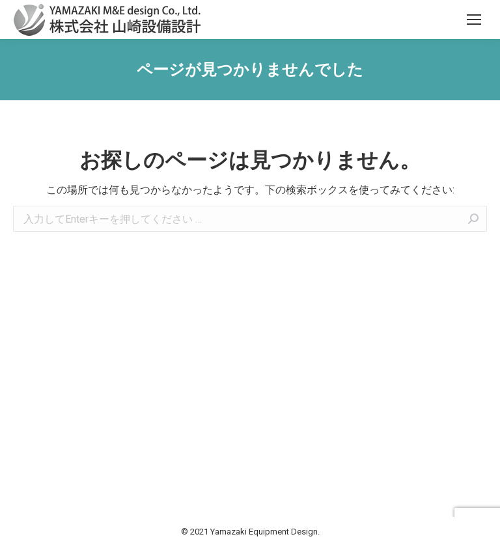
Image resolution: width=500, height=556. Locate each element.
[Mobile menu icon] (474, 20)
